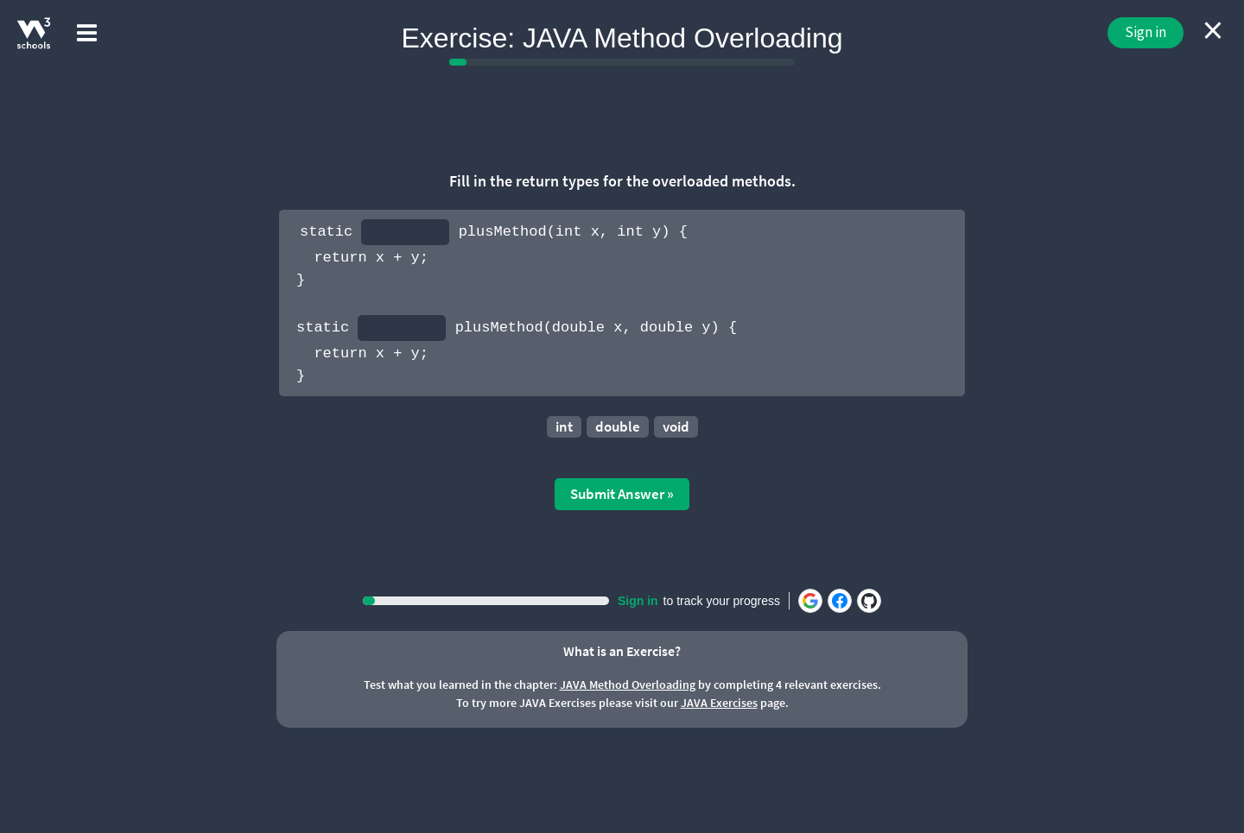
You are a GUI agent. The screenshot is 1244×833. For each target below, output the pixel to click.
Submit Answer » (622, 493)
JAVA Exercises (719, 702)
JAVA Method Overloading (627, 684)
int (564, 426)
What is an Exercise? (622, 650)
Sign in (1145, 31)
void (676, 426)
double (617, 426)
